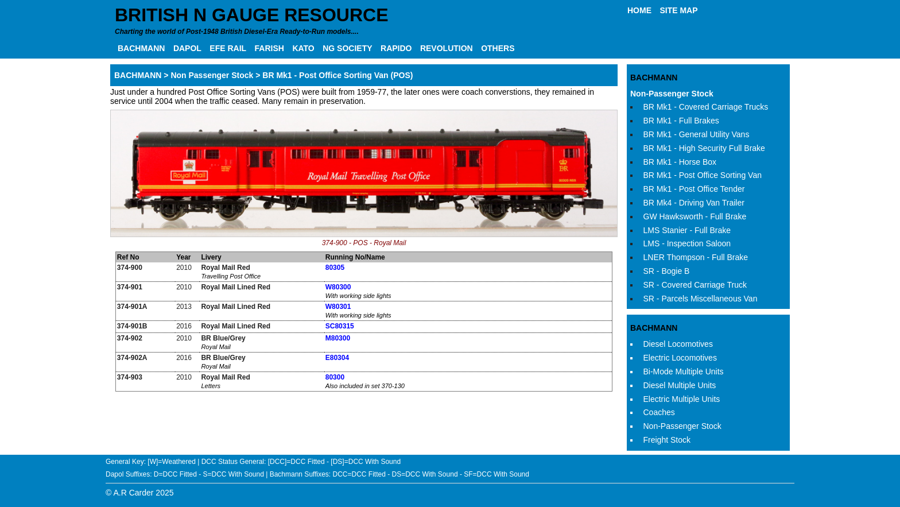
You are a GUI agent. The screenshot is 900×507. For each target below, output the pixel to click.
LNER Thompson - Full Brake (695, 257)
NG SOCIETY (347, 48)
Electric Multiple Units (681, 399)
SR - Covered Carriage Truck (695, 284)
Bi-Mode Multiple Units (683, 371)
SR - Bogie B (666, 271)
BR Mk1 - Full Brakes (681, 120)
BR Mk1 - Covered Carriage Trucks (706, 106)
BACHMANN (141, 48)
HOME (639, 10)
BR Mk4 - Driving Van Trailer (693, 202)
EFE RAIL (228, 48)
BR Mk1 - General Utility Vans (696, 134)
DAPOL (187, 48)
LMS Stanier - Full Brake (687, 230)
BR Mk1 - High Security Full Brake (704, 148)
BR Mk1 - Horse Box (680, 162)
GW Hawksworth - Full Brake (695, 216)
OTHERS (497, 48)
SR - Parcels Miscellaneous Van (700, 298)
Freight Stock (666, 439)
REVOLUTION (446, 48)
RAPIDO (396, 48)
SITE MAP (678, 10)
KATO (303, 48)
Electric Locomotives (680, 357)
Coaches (659, 412)
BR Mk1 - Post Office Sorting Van (702, 175)
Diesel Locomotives (678, 344)
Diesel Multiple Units (679, 385)
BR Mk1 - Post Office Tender (694, 188)
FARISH (269, 48)
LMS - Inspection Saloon (687, 243)
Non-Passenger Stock (671, 93)
